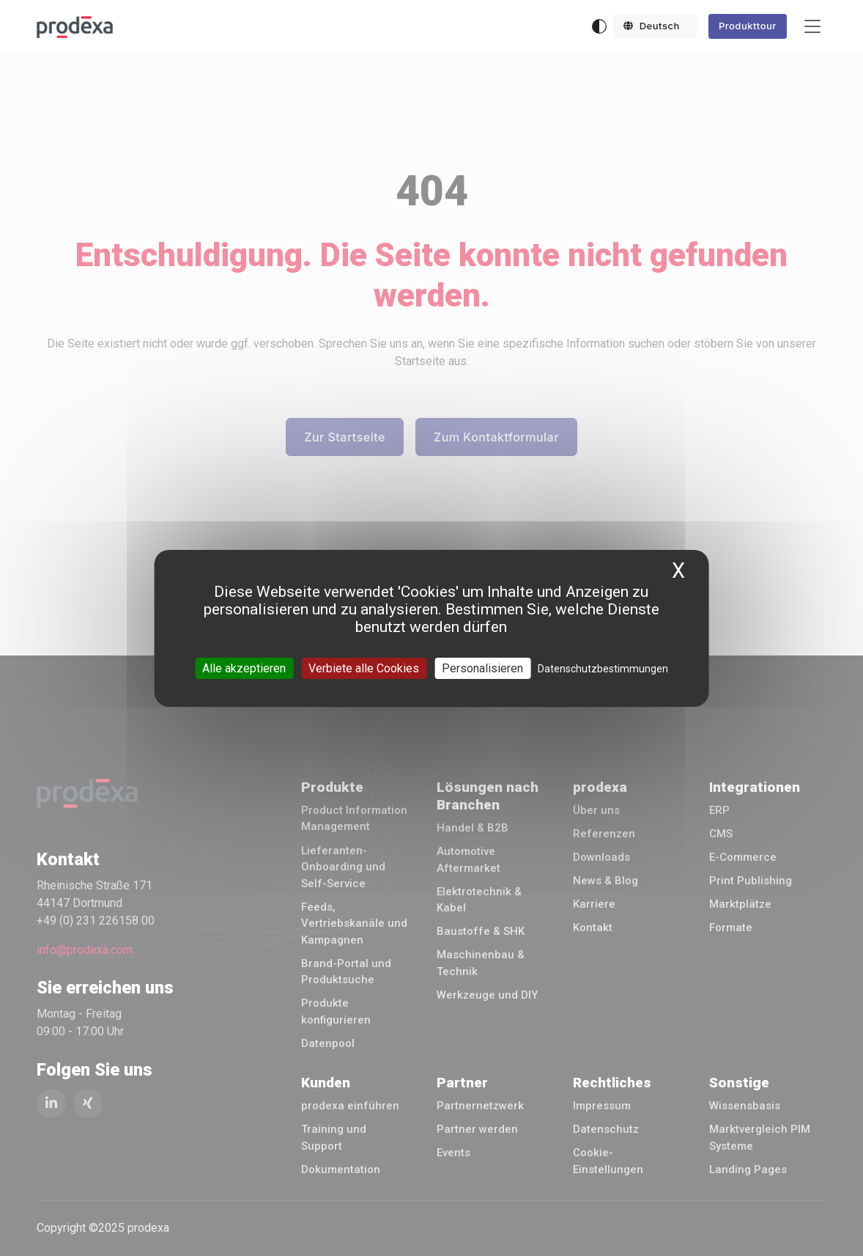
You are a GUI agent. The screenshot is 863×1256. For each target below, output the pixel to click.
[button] (655, 26)
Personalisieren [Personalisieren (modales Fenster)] (482, 668)
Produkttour (748, 26)
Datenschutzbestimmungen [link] (603, 668)
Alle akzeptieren (244, 668)
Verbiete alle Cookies (363, 668)
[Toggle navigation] (812, 26)
